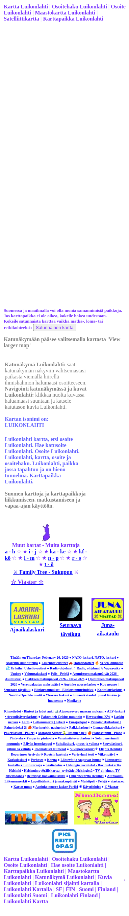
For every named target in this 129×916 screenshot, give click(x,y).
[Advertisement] (63, 96)
